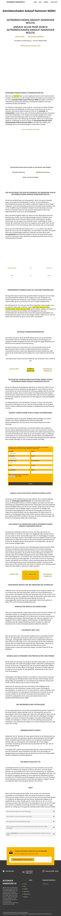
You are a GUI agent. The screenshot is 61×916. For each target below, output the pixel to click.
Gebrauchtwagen (12, 268)
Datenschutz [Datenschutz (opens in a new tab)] (27, 894)
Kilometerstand (12, 460)
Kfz (30, 275)
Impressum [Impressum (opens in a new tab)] (26, 891)
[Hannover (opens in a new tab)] (16, 96)
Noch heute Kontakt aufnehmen (30, 129)
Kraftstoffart (11, 456)
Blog (40, 2)
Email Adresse (12, 470)
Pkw (12, 275)
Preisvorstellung (35, 460)
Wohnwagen (49, 268)
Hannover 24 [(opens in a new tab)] (45, 883)
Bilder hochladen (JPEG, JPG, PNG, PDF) (18, 474)
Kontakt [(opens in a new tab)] (26, 889)
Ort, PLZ (33, 465)
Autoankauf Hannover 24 (16, 2)
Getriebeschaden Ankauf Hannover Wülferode (39, 914)
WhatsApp (36, 229)
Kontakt (46, 2)
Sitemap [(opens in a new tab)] (26, 897)
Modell (32, 451)
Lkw (30, 268)
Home (35, 2)
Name (9, 465)
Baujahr (33, 456)
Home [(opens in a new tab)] (25, 883)
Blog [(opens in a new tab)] (25, 886)
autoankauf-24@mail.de (36, 37)
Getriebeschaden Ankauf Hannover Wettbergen (15, 914)
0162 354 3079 (54, 2)
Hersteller (10, 451)
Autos (49, 275)
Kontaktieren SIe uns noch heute (30, 46)
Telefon (33, 470)
